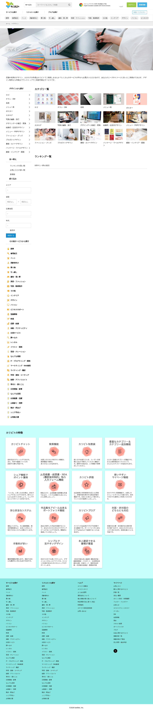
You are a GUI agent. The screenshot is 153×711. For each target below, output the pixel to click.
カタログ (45, 118)
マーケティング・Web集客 (19, 366)
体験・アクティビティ (17, 328)
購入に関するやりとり (121, 589)
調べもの (12, 337)
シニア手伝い (14, 412)
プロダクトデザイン (68, 136)
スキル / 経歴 (118, 623)
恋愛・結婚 (13, 323)
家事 (7, 18)
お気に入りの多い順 (16, 170)
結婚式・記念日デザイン (113, 118)
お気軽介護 (13, 417)
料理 (10, 319)
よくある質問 (82, 592)
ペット (24, 18)
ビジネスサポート (15, 309)
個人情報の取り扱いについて (87, 598)
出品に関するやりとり (121, 633)
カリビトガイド (83, 589)
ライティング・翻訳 (16, 370)
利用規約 (80, 605)
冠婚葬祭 (12, 314)
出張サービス (14, 333)
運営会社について (83, 595)
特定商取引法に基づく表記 (86, 601)
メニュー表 (113, 100)
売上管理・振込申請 (120, 642)
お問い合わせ (82, 611)
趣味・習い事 (63, 18)
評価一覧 (116, 592)
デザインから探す (16, 88)
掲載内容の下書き (119, 639)
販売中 (11, 230)
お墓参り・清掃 (14, 403)
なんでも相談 (14, 356)
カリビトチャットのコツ (121, 608)
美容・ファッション (78, 18)
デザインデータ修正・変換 (90, 118)
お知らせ (116, 605)
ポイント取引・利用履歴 (121, 598)
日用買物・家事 (14, 389)
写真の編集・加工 (68, 118)
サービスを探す (11, 12)
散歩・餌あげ (14, 408)
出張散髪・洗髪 (14, 398)
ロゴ (45, 100)
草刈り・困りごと (15, 384)
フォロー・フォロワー (121, 601)
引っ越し (52, 18)
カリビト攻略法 (83, 586)
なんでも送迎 (14, 394)
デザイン (125, 18)
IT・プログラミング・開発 (18, 361)
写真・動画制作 (93, 18)
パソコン (134, 18)
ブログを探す (52, 12)
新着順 (11, 174)
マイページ (118, 583)
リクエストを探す (32, 12)
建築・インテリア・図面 (136, 136)
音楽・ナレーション (16, 352)
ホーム (8, 23)
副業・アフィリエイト (17, 380)
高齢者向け (34, 18)
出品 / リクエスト (140, 12)
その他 (105, 18)
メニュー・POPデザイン (136, 118)
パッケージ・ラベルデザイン (113, 137)
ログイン (131, 5)
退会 (115, 620)
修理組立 (15, 18)
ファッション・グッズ (45, 136)
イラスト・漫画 (14, 347)
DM (115, 614)
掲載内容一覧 (118, 636)
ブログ (116, 629)
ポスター (136, 101)
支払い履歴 (117, 595)
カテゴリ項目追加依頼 (85, 608)
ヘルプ (121, 6)
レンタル (12, 342)
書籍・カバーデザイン (90, 136)
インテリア (114, 18)
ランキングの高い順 (16, 166)
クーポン (116, 611)
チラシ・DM (68, 100)
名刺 (90, 100)
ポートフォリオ (119, 626)
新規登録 (142, 5)
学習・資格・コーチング (18, 375)
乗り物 (43, 18)
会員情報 (116, 617)
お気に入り (117, 586)
